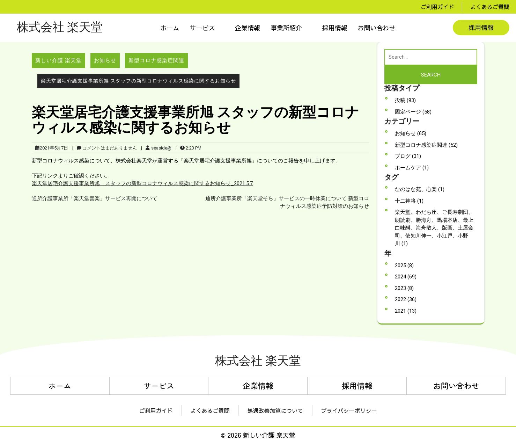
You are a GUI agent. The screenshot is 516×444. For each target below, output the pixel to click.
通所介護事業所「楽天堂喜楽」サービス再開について (94, 198)
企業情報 (247, 27)
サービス (202, 27)
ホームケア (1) (412, 168)
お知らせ (105, 60)
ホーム (170, 27)
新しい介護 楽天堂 (58, 60)
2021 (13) (406, 311)
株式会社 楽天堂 (60, 28)
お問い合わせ (377, 27)
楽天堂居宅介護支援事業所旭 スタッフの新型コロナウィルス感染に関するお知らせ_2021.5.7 (142, 183)
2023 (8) (404, 288)
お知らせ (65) (410, 133)
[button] (207, 27)
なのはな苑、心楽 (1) (419, 189)
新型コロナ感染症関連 (156, 60)
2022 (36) (406, 299)
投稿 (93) (405, 100)
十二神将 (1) (409, 201)
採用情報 (334, 27)
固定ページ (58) (413, 112)
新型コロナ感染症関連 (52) (426, 145)
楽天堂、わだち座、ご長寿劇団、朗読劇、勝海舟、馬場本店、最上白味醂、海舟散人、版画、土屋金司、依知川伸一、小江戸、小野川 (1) (434, 228)
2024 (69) (406, 277)
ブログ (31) (408, 156)
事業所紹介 (286, 27)
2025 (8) (404, 265)
